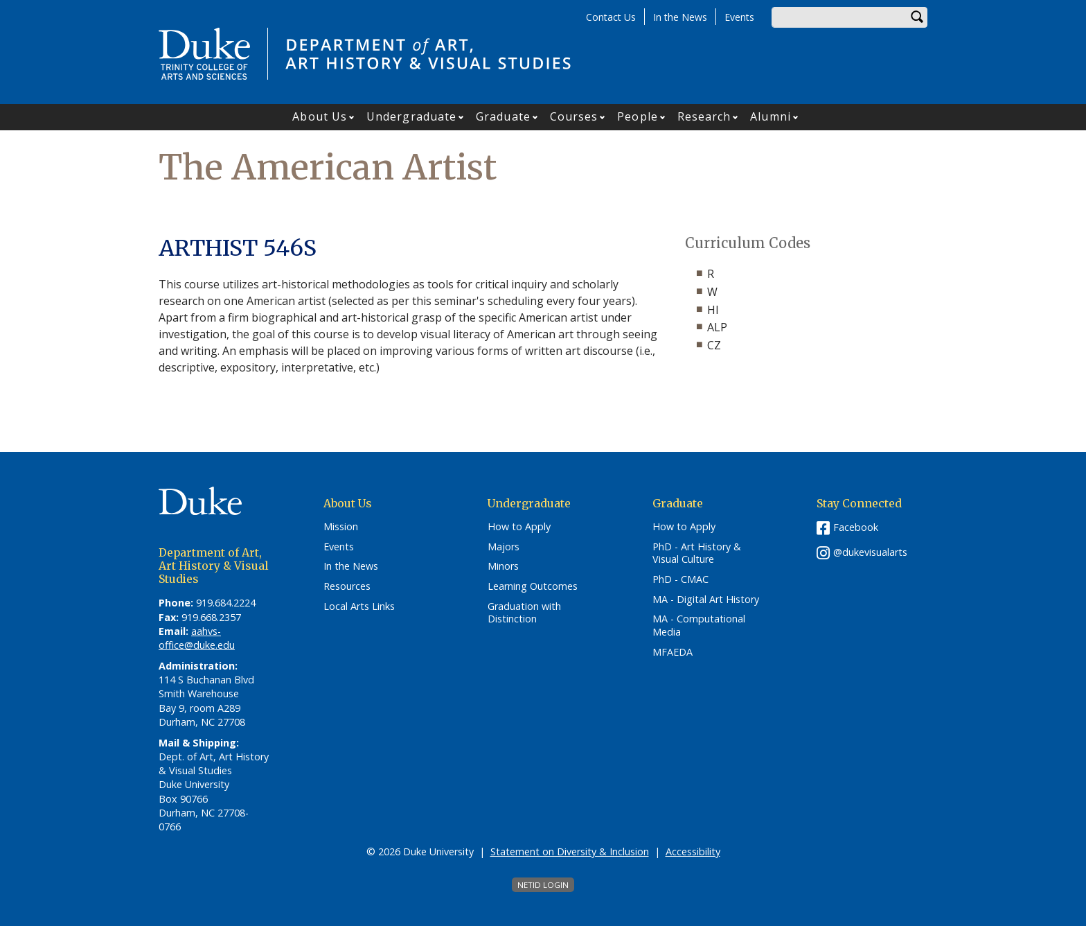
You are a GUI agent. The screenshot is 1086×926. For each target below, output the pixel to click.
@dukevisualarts (870, 552)
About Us (319, 116)
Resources (347, 586)
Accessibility (693, 851)
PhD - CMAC (680, 579)
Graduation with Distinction (524, 613)
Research (704, 116)
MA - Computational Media (698, 625)
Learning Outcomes (533, 586)
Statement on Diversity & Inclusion (569, 851)
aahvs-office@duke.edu (197, 638)
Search (917, 17)
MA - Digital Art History (705, 599)
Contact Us (611, 17)
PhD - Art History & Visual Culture (696, 553)
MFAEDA (672, 652)
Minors (503, 566)
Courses (574, 116)
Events (739, 17)
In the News (680, 17)
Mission (340, 527)
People (637, 116)
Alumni (770, 116)
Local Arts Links (359, 606)
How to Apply (519, 527)
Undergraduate (411, 116)
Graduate (503, 116)
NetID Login (543, 885)
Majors (503, 547)
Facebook (855, 527)
